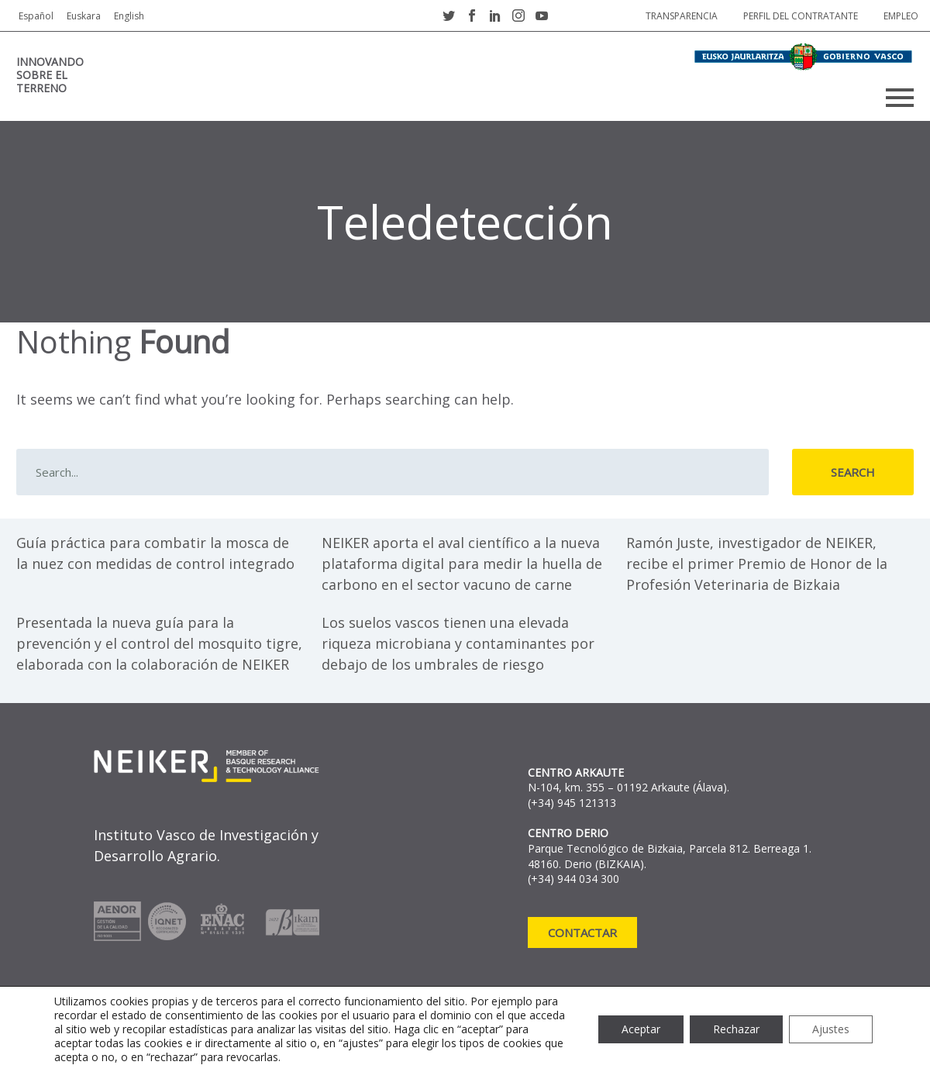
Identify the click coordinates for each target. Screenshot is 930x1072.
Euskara (84, 15)
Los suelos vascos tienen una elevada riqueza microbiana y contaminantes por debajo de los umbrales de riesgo (458, 643)
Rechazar (736, 1029)
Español (36, 15)
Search (853, 472)
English (129, 15)
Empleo (901, 15)
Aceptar (641, 1029)
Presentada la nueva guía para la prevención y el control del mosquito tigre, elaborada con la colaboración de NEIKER (159, 643)
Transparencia (682, 15)
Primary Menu (900, 97)
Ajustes (830, 1029)
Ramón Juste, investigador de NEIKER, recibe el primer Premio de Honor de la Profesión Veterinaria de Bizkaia (756, 563)
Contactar (582, 932)
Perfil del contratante (800, 15)
